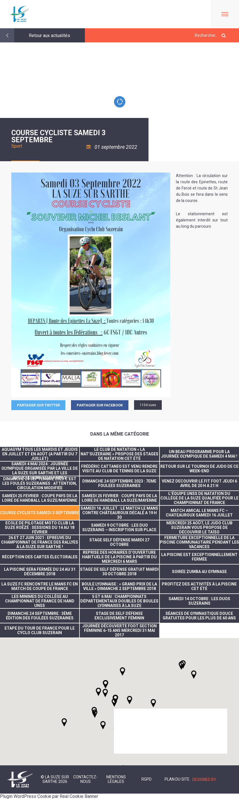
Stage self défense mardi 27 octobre (119, 542)
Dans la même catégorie (119, 434)
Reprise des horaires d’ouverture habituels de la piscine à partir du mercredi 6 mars (119, 557)
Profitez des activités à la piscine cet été (199, 586)
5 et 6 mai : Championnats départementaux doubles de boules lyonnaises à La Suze (119, 601)
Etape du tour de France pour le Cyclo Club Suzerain (40, 630)
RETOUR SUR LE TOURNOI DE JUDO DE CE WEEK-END (199, 468)
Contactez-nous (85, 779)
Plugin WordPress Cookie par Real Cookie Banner (49, 796)
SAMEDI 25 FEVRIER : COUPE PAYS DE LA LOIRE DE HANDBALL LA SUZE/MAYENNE (39, 498)
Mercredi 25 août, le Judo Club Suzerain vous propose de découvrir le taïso (199, 527)
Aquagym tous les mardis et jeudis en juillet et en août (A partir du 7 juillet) (40, 454)
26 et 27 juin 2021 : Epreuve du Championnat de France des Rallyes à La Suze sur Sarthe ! (39, 542)
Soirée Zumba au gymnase (199, 571)
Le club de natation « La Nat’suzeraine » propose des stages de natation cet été (119, 454)
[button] (129, 700)
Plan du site (177, 779)
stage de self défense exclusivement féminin (119, 615)
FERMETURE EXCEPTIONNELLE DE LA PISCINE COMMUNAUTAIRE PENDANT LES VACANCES (199, 542)
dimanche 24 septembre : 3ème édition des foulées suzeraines (40, 615)
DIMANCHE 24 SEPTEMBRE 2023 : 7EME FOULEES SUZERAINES (119, 483)
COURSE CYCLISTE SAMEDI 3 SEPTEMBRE (39, 513)
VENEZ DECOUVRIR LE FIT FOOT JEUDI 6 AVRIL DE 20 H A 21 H (199, 483)
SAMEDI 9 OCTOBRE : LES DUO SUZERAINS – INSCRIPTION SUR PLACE (119, 527)
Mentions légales (116, 779)
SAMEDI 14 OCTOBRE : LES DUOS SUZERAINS (199, 601)
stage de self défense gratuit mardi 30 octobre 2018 (119, 571)
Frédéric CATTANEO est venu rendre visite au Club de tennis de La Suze (119, 468)
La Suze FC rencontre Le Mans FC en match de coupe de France (39, 586)
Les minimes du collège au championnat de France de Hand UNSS (39, 601)
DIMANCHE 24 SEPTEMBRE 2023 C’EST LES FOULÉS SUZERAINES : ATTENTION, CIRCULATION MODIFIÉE (39, 483)
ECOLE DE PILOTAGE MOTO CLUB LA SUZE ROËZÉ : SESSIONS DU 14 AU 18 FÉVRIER (39, 527)
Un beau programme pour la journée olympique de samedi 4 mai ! (199, 453)
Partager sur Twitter (38, 405)
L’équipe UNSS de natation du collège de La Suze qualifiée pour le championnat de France (199, 498)
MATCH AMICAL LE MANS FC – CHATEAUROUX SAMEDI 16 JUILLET (199, 512)
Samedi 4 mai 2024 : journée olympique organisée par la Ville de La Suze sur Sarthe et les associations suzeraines (39, 469)
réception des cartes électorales (39, 557)
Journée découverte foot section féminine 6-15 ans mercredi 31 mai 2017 (119, 630)
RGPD (146, 779)
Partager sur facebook (100, 405)
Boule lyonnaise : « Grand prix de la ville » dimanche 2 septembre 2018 (119, 586)
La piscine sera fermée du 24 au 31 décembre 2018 (40, 571)
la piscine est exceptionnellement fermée (199, 556)
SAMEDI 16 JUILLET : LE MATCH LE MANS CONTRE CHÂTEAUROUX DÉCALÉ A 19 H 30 (119, 513)
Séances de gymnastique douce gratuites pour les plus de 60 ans (199, 615)
